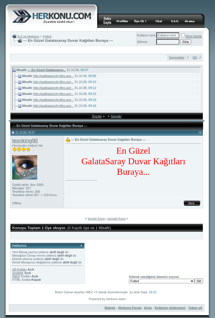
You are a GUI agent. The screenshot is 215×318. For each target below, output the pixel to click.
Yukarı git (195, 307)
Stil (195, 57)
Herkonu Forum (129, 307)
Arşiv (148, 307)
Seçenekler (177, 57)
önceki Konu (96, 218)
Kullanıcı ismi (146, 35)
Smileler (18, 273)
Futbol (47, 36)
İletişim (110, 307)
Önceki (97, 116)
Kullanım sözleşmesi (170, 307)
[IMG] (16, 276)
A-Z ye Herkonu (28, 36)
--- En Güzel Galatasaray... (47, 70)
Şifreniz (142, 41)
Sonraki (116, 116)
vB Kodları (19, 269)
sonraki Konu (116, 218)
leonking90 (25, 141)
